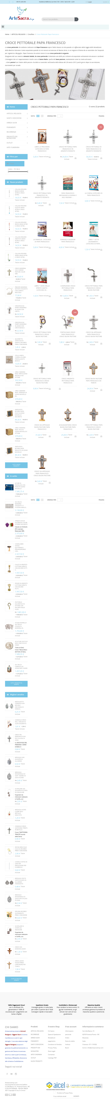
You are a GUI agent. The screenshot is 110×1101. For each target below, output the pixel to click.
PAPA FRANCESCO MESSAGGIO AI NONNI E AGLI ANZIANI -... (68, 195)
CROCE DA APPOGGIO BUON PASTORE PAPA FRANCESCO (42, 427)
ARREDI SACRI (12, 123)
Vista (33, 116)
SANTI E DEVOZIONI (14, 118)
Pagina (101, 116)
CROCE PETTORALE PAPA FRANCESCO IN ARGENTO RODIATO (68, 149)
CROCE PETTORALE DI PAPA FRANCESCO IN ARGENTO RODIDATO (93, 149)
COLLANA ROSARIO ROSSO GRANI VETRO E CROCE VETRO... (21, 224)
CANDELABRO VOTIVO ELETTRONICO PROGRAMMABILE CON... (20, 547)
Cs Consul (22, 1090)
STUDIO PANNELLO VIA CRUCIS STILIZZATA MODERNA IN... (21, 625)
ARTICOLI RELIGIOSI (14, 113)
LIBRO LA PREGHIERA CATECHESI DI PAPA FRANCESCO (42, 149)
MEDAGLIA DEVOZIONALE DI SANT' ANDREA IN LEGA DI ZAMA (20, 775)
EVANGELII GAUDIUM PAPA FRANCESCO (67, 240)
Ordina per (51, 116)
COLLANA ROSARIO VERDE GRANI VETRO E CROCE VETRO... (21, 255)
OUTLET (10, 143)
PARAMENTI (11, 127)
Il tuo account (70, 1026)
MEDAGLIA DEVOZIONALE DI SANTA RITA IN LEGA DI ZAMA (21, 897)
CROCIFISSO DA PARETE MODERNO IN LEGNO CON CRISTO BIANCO (20, 325)
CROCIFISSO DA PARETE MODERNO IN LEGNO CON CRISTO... (20, 308)
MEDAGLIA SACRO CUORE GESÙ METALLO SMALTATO (20, 812)
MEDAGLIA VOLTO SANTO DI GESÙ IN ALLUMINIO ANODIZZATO (20, 881)
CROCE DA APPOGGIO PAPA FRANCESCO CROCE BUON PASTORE (93, 334)
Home (12, 106)
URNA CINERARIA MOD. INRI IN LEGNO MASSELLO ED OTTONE (21, 374)
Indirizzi (67, 1044)
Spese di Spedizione (54, 1034)
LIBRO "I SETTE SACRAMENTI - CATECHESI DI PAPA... (93, 241)
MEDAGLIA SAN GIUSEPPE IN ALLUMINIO (19, 759)
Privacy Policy (52, 1048)
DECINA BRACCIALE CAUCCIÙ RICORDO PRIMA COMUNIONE (21, 849)
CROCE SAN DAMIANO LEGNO (20, 948)
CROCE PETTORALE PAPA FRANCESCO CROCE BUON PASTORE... (42, 334)
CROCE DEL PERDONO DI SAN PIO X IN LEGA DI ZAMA (20, 737)
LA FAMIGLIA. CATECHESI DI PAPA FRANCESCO (42, 240)
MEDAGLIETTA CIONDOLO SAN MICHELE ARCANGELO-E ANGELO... (19, 705)
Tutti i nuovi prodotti (16, 465)
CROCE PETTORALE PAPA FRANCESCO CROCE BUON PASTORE (93, 288)
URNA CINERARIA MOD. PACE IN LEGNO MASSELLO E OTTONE (21, 430)
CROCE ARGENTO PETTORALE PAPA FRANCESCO (68, 381)
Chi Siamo (51, 1031)
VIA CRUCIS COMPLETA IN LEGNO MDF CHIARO (21, 666)
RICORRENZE (11, 132)
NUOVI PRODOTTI (36, 1061)
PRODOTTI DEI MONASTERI (12, 137)
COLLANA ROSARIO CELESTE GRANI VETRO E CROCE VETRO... (20, 208)
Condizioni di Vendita (55, 1044)
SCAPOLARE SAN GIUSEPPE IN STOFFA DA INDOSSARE (21, 790)
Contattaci (51, 1054)
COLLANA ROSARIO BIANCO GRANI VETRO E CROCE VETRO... (20, 192)
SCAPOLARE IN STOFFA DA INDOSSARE (19, 928)
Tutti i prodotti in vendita (16, 683)
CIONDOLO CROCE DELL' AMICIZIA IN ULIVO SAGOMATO (20, 722)
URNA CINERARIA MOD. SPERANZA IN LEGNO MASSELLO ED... (21, 393)
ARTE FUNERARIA (13, 147)
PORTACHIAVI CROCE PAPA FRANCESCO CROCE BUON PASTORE (68, 334)
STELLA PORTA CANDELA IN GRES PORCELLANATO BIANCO (20, 358)
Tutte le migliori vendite (16, 979)
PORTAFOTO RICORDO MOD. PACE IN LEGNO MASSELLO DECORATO (19, 413)
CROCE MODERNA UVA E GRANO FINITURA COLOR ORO (20, 271)
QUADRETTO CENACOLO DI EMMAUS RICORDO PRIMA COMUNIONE (21, 341)
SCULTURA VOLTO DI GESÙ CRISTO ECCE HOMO (21, 643)
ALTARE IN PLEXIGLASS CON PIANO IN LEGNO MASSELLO (20, 485)
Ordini (67, 1038)
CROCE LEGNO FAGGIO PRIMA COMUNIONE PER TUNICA (20, 963)
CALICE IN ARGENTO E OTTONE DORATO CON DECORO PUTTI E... (21, 567)
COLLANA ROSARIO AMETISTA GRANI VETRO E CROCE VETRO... (20, 239)
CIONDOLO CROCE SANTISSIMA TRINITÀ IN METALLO (21, 828)
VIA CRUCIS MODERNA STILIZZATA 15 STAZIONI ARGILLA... (21, 504)
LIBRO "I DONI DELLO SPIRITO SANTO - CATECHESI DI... (42, 288)
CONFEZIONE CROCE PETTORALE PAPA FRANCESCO (67, 288)
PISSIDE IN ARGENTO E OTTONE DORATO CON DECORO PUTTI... (21, 586)
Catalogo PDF (52, 1058)
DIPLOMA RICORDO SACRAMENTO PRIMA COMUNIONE (21, 913)
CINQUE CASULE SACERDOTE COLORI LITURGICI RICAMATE (21, 522)
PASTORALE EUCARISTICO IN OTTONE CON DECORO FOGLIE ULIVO (20, 605)
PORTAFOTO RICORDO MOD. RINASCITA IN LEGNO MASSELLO (21, 449)
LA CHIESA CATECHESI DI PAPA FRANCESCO (93, 194)
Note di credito (70, 1041)
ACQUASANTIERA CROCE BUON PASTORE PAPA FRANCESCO (68, 427)
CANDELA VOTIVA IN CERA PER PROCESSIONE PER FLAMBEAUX (21, 864)
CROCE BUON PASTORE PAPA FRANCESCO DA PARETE (93, 381)
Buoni (67, 1048)
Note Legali (51, 1051)
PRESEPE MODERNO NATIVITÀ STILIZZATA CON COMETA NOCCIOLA (21, 289)
